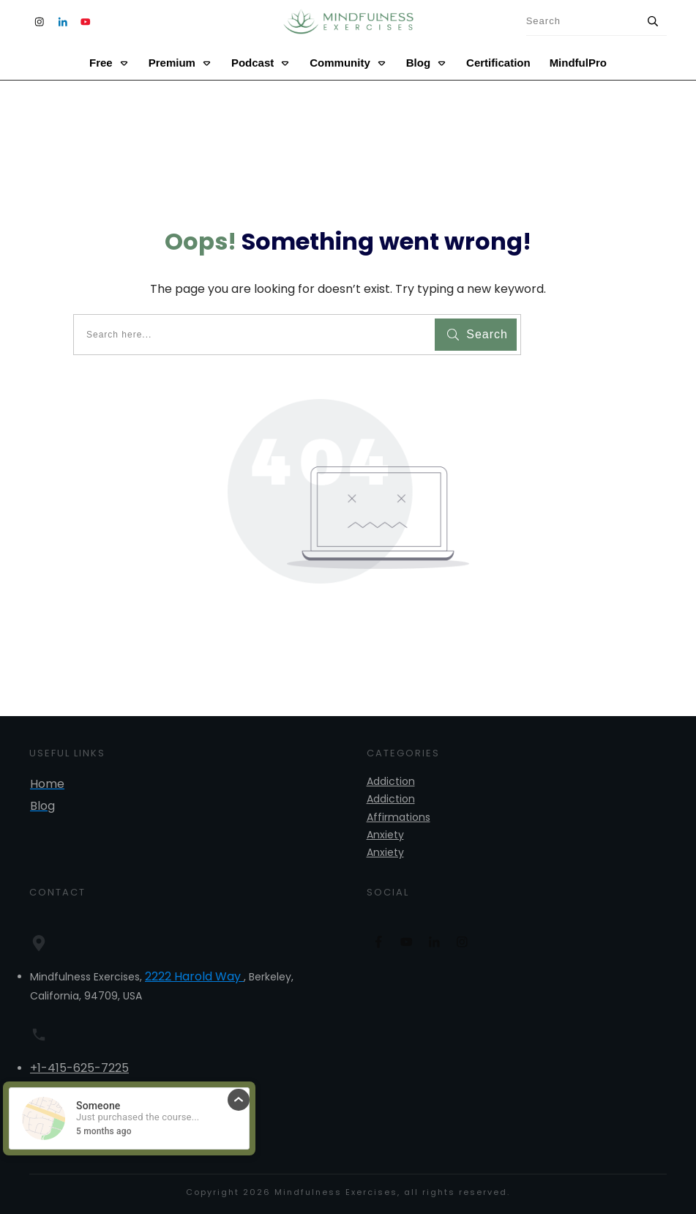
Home (47, 783)
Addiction (391, 781)
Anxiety (385, 834)
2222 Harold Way (194, 976)
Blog (42, 805)
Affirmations (398, 817)
